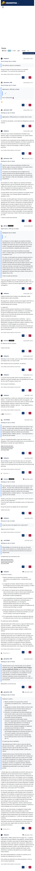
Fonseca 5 (6, 340)
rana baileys (7, 419)
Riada (14, 61)
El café (9, 50)
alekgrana (6, 58)
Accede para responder (28, 53)
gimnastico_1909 (8, 82)
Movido (4, 50)
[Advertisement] (17, 28)
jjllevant (6, 226)
